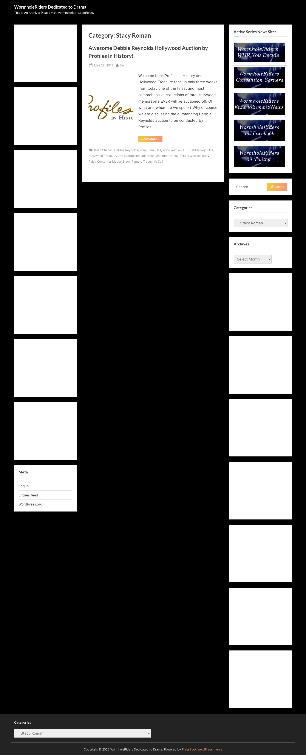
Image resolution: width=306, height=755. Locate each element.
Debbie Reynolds (126, 150)
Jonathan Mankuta (154, 155)
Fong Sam (147, 150)
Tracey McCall (153, 161)
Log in (24, 486)
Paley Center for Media (104, 161)
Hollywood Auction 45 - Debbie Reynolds (184, 150)
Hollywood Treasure (102, 155)
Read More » (151, 139)
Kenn (123, 65)
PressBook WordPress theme (202, 749)
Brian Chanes (103, 150)
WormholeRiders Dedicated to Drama (50, 6)
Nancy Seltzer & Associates (188, 155)
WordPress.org (30, 504)
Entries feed (28, 495)
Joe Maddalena (129, 155)
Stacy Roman (131, 161)
